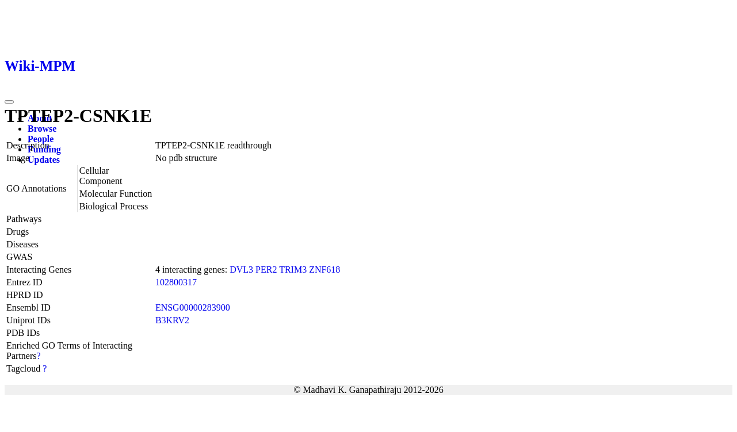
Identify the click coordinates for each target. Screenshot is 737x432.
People (41, 139)
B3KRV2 (172, 320)
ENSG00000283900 (192, 307)
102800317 (176, 282)
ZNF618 (324, 269)
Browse (42, 128)
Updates (44, 160)
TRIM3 (293, 269)
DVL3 (241, 269)
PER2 (266, 269)
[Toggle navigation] (9, 102)
